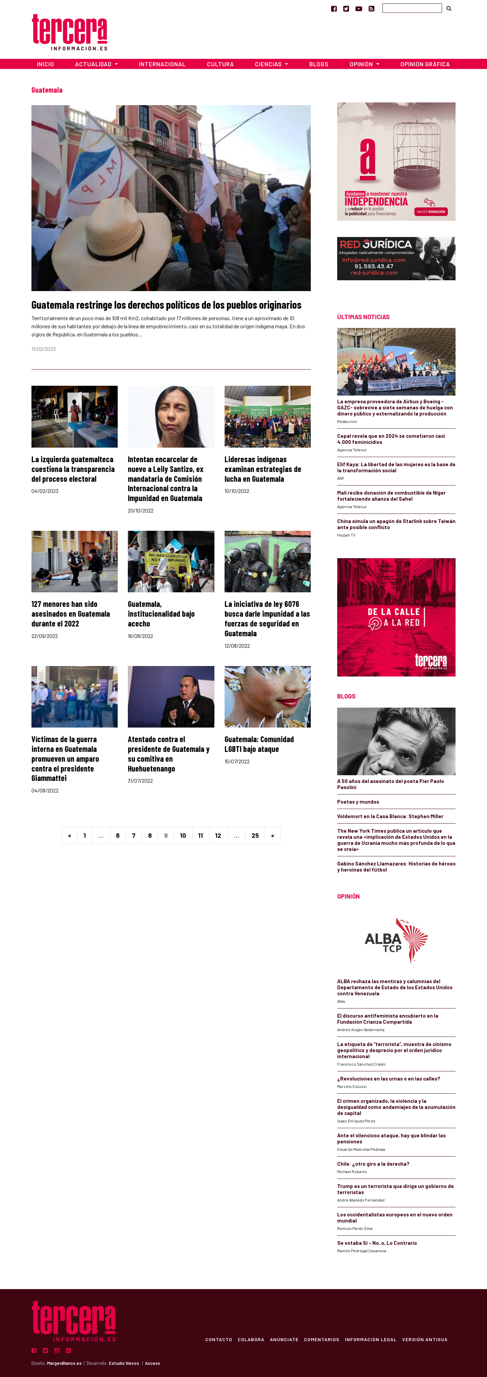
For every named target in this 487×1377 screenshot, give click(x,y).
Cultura (220, 64)
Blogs (319, 64)
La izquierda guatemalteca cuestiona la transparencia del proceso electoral (73, 468)
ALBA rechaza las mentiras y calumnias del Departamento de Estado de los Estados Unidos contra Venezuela (395, 987)
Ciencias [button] (269, 64)
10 (183, 835)
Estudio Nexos (124, 1363)
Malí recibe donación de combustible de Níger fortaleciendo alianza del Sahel (391, 496)
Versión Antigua (424, 1339)
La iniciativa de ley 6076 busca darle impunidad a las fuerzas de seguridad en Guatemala (267, 618)
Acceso (152, 1363)
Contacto (218, 1339)
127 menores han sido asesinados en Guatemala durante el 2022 (70, 613)
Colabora (250, 1339)
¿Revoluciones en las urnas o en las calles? (388, 1078)
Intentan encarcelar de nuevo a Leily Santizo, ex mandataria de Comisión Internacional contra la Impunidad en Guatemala (166, 478)
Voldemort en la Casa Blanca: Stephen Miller (390, 816)
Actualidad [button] (94, 64)
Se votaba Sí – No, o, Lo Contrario (377, 1243)
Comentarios (321, 1339)
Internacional (162, 64)
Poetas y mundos (358, 802)
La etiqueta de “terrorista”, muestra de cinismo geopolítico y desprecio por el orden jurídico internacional (394, 1050)
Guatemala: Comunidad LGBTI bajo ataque (259, 744)
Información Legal (370, 1339)
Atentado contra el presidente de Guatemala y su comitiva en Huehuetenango (169, 753)
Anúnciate (284, 1339)
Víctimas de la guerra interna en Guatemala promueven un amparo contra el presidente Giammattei (65, 758)
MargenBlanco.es (64, 1363)
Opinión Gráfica (425, 64)
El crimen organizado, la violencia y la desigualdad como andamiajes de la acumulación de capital (396, 1107)
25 (255, 835)
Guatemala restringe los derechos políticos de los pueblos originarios (166, 304)
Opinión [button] (362, 64)
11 (200, 835)
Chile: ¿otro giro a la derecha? (373, 1164)
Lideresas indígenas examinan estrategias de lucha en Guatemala (263, 468)
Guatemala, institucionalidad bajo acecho (161, 613)
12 (218, 835)
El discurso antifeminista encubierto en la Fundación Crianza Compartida (387, 1019)
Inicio (45, 64)
